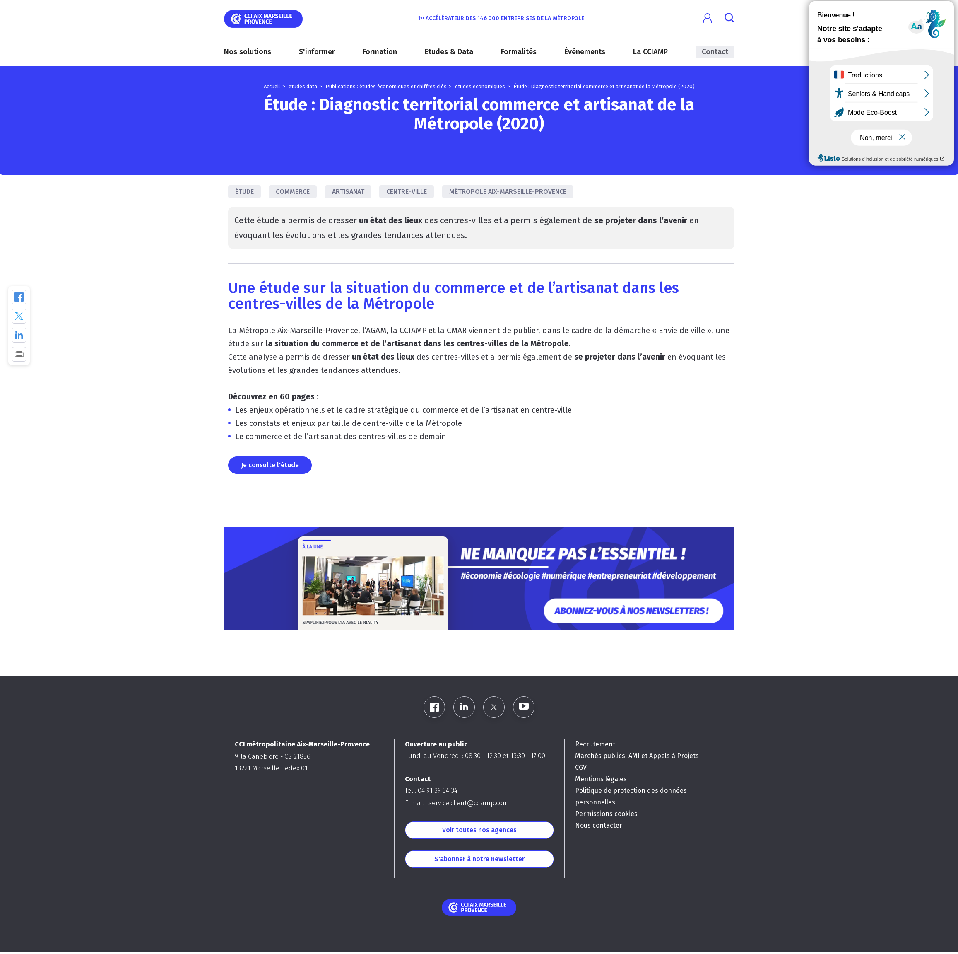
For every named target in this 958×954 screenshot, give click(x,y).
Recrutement (595, 744)
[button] (708, 18)
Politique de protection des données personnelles (631, 796)
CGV (581, 767)
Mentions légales (601, 779)
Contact (715, 51)
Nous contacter (598, 825)
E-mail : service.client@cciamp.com (457, 803)
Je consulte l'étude (270, 465)
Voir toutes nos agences (479, 830)
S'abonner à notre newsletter (479, 859)
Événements (584, 51)
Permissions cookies (606, 814)
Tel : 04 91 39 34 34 (431, 791)
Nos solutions (247, 51)
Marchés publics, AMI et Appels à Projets (637, 756)
